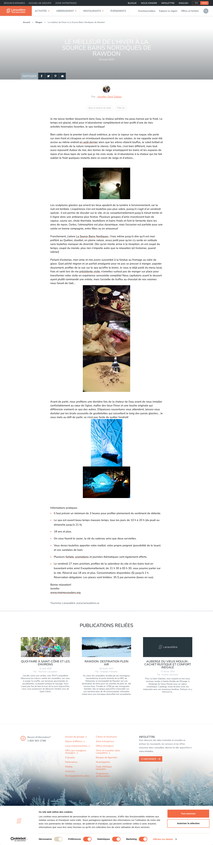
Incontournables (146, 11)
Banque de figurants (106, 757)
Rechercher (206, 11)
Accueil (26, 22)
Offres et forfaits (190, 11)
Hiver (204, 3)
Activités (41, 11)
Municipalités (103, 762)
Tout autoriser (188, 813)
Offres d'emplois (105, 746)
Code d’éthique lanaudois (104, 768)
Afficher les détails (163, 839)
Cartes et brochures (106, 736)
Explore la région (168, 11)
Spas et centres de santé (99, 107)
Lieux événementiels (76, 746)
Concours (70, 771)
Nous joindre (149, 3)
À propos (70, 757)
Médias (69, 766)
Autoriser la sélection (188, 823)
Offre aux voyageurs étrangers (75, 752)
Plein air (121, 107)
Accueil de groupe (40, 3)
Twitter (48, 76)
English (183, 3)
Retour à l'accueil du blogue (39, 29)
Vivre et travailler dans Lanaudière (108, 752)
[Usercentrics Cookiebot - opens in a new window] (19, 839)
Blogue (132, 3)
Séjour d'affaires (14, 3)
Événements (118, 11)
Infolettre (168, 3)
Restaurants (92, 11)
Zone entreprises (66, 3)
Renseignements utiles (77, 775)
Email (62, 76)
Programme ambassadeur (103, 775)
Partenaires (71, 762)
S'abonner (148, 759)
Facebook (41, 76)
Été (196, 3)
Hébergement (65, 11)
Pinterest (55, 76)
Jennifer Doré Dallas (109, 96)
